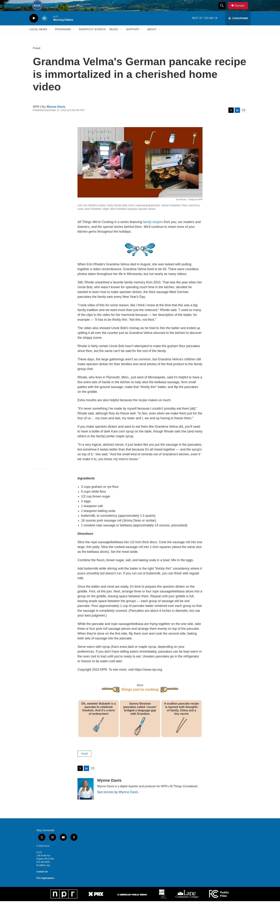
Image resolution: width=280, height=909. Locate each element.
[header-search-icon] (223, 9)
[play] (34, 26)
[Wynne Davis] (86, 796)
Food (36, 55)
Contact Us (42, 879)
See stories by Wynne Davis (117, 800)
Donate (241, 9)
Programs (63, 37)
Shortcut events (92, 37)
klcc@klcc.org (43, 873)
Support (132, 37)
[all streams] (238, 26)
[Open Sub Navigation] (50, 37)
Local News (38, 37)
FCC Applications (45, 886)
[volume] (44, 26)
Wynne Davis (56, 114)
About (152, 37)
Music (113, 37)
